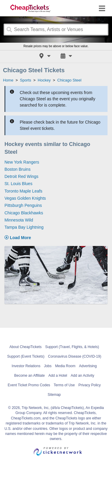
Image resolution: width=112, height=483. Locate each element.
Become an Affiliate (29, 375)
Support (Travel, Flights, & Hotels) (72, 347)
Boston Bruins (17, 169)
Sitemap (54, 395)
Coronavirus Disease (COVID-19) (74, 356)
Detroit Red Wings (21, 176)
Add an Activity (82, 375)
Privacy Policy (90, 385)
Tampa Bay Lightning (24, 227)
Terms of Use (64, 385)
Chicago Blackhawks (23, 212)
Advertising (88, 366)
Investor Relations (26, 366)
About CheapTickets (26, 347)
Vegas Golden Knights (25, 198)
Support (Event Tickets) (26, 356)
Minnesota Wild (18, 220)
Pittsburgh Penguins (23, 205)
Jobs (47, 366)
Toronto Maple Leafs (23, 191)
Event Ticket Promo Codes (29, 385)
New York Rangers (21, 162)
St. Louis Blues (18, 183)
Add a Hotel (57, 375)
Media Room (65, 366)
